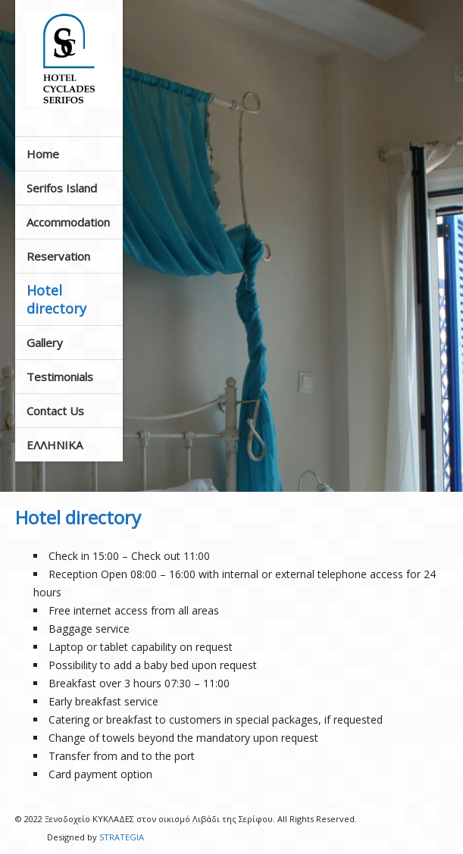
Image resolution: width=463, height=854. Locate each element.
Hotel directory (56, 299)
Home (43, 153)
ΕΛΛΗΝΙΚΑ (55, 444)
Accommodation (68, 222)
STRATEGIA (121, 837)
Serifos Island (62, 188)
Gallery (45, 342)
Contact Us (55, 410)
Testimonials (60, 376)
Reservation (58, 256)
